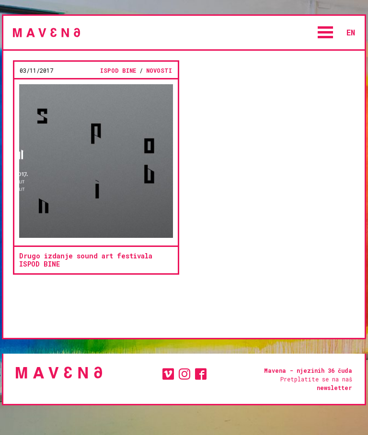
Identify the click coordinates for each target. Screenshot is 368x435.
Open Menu (325, 32)
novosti (159, 70)
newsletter (334, 387)
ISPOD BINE (118, 70)
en (350, 32)
